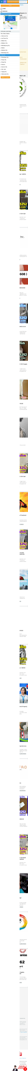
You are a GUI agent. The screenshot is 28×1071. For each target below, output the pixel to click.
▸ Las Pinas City (4, 38)
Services (3, 11)
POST (10, 5)
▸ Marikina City (4, 50)
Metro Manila (20, 4)
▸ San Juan (3, 69)
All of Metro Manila (5, 33)
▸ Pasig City (3, 62)
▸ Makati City (4, 40)
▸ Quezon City (4, 67)
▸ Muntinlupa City (4, 52)
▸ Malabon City (4, 43)
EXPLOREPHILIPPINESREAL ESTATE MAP (10, 18)
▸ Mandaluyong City (5, 45)
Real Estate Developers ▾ (13, 1)
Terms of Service (24, 1032)
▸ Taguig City (4, 71)
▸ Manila (2, 47)
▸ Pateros (3, 64)
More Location (5, 77)
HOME (3, 9)
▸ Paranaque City (4, 57)
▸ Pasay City (3, 59)
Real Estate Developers (6, 13)
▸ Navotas (3, 55)
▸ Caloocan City (4, 36)
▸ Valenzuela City (4, 74)
